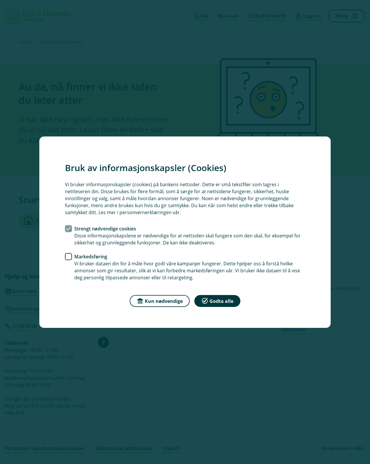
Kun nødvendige (160, 300)
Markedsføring (90, 256)
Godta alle (217, 300)
